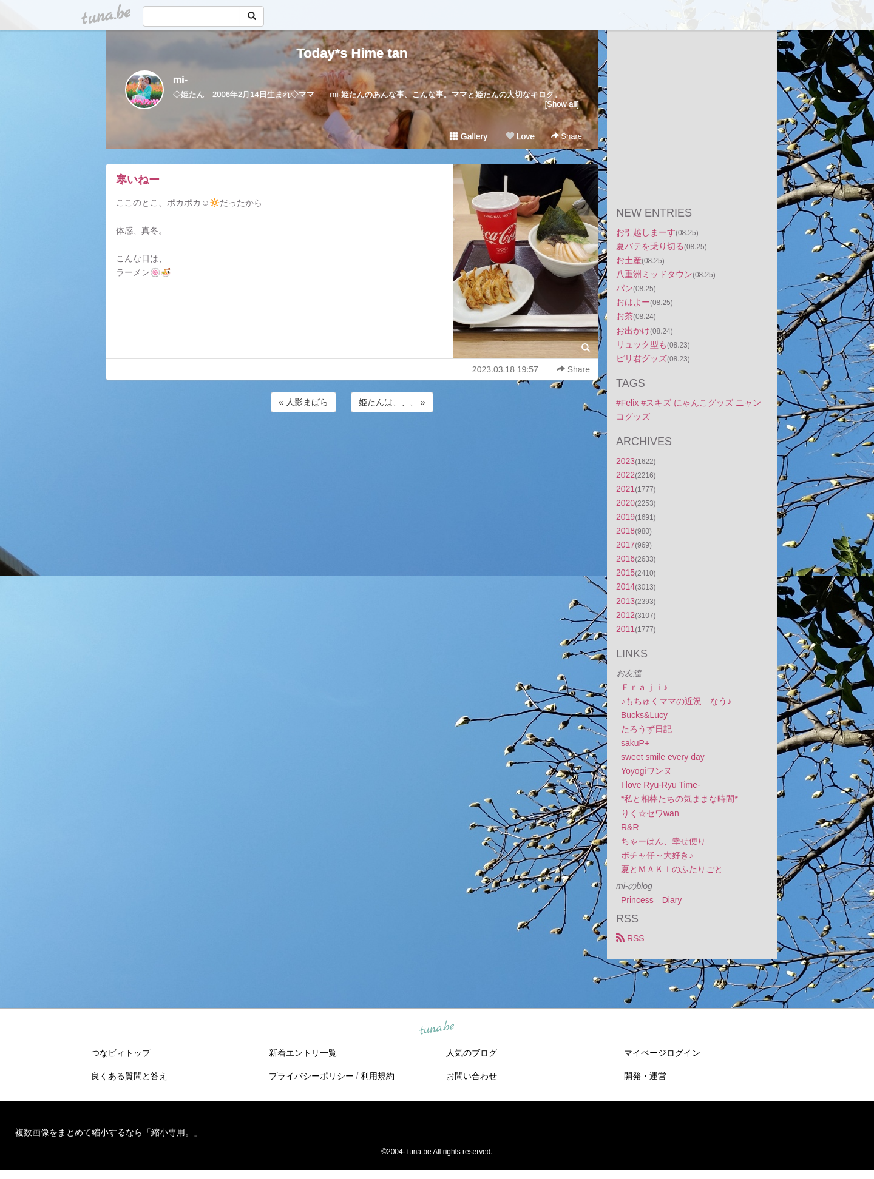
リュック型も (641, 344)
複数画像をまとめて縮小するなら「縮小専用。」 (108, 1132)
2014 (625, 586)
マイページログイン (662, 1053)
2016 (625, 558)
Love (520, 136)
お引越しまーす (646, 232)
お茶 (624, 316)
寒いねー (138, 179)
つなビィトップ (121, 1053)
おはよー (633, 302)
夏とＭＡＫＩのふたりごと (672, 869)
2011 (625, 629)
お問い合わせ (471, 1076)
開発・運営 (645, 1076)
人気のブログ (471, 1053)
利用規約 (378, 1076)
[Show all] (562, 104)
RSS (630, 938)
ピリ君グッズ (641, 358)
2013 (625, 601)
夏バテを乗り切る (650, 246)
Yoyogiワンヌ (646, 771)
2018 (625, 531)
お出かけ (633, 330)
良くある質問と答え (129, 1076)
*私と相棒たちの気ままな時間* (679, 799)
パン (624, 288)
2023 (625, 461)
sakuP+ (635, 743)
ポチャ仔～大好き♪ (657, 855)
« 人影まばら (303, 402)
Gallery (468, 136)
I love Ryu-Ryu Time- (660, 785)
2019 (625, 517)
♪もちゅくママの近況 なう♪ (676, 701)
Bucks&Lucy (644, 715)
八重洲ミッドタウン (654, 274)
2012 (625, 615)
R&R (630, 827)
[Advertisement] (352, 447)
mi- (180, 80)
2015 (625, 572)
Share (566, 136)
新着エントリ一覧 (303, 1053)
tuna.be (436, 1029)
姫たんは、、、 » (392, 402)
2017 (625, 544)
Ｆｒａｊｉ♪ (644, 687)
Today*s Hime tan (352, 53)
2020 (625, 503)
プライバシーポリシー (311, 1076)
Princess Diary (651, 900)
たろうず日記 (646, 729)
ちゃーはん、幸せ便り (663, 841)
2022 (625, 475)
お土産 (629, 260)
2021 (625, 489)
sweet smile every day (663, 757)
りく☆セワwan (650, 813)
